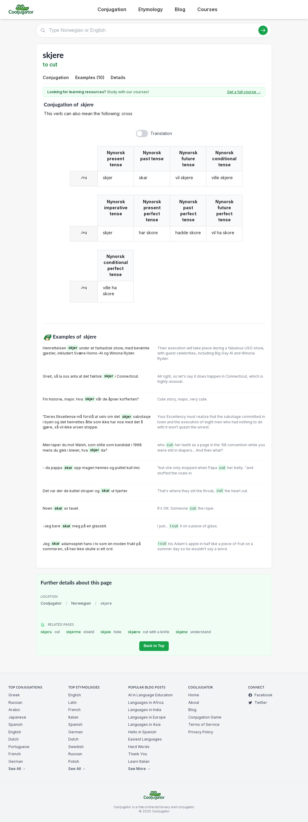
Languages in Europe (147, 717)
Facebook (260, 695)
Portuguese (18, 746)
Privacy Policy (200, 732)
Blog (180, 9)
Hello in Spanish (142, 732)
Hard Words (138, 746)
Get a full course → (244, 92)
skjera (50, 632)
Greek (14, 695)
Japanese (17, 717)
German (15, 761)
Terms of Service (204, 724)
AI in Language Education (150, 695)
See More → (139, 768)
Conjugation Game (204, 717)
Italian (73, 717)
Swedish (76, 746)
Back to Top (153, 646)
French (14, 754)
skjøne (193, 632)
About (193, 702)
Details (118, 77)
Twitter (257, 702)
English (14, 732)
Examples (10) (89, 77)
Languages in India (144, 709)
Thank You (137, 754)
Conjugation (111, 9)
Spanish (15, 724)
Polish (73, 761)
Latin (72, 702)
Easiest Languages (145, 739)
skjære (149, 632)
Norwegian (81, 603)
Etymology (150, 9)
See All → (17, 768)
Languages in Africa (146, 702)
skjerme (80, 632)
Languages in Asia (144, 724)
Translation (161, 133)
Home (193, 695)
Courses (207, 9)
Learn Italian (138, 761)
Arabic (14, 709)
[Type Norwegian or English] (154, 30)
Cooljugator (51, 603)
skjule (111, 632)
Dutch (13, 739)
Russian (15, 702)
